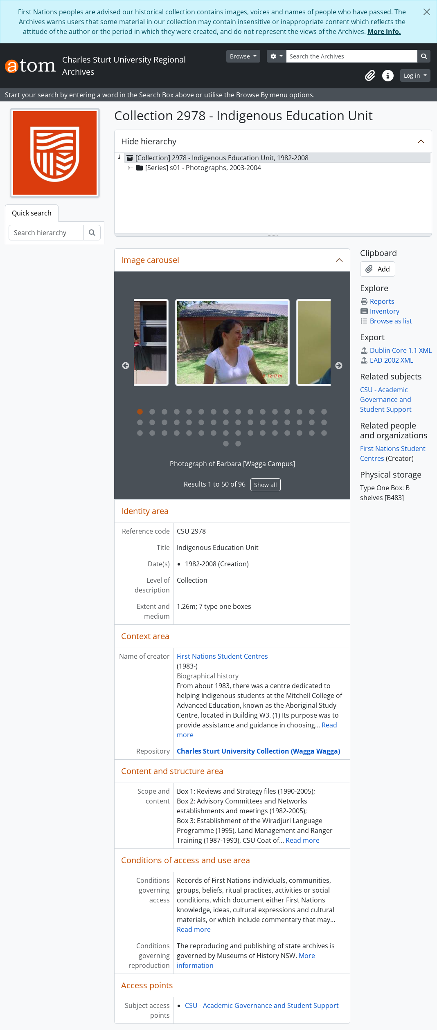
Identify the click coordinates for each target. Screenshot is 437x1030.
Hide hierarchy (148, 141)
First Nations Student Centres (222, 656)
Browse (241, 56)
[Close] (427, 11)
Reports (377, 301)
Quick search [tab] (32, 213)
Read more (303, 840)
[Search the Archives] (352, 56)
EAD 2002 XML (386, 360)
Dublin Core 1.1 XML (396, 350)
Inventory (379, 311)
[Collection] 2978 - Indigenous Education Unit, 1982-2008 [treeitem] (217, 158)
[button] (370, 76)
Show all (265, 485)
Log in (413, 75)
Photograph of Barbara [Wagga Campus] (232, 463)
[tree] (273, 194)
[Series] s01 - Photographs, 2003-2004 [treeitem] (198, 168)
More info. (384, 31)
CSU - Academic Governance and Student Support (262, 1005)
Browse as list (386, 320)
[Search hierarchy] (46, 232)
